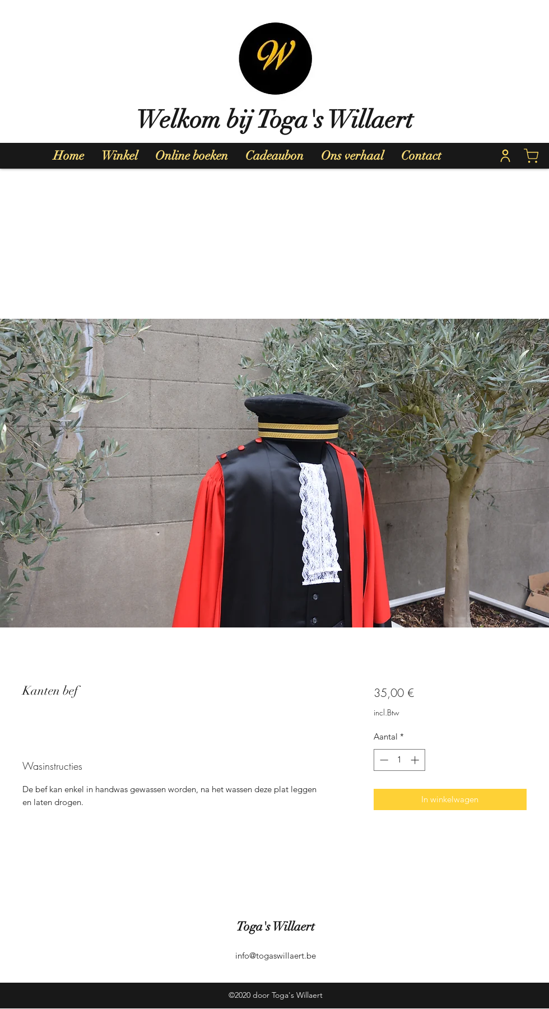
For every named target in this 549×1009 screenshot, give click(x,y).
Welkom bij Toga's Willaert (274, 120)
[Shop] (531, 155)
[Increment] (416, 760)
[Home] (505, 155)
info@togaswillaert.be (275, 955)
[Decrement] (382, 760)
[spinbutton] (399, 760)
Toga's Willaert (275, 926)
